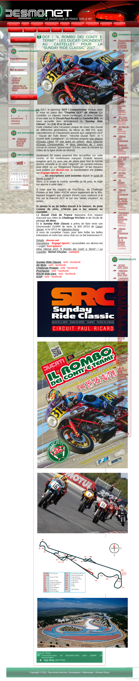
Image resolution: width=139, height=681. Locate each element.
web (65, 262)
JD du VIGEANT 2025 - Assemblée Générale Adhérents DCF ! (122, 374)
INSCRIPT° (15, 29)
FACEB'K (44, 29)
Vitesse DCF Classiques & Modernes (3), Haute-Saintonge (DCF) (122, 198)
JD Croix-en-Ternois (122, 118)
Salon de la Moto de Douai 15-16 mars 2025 (122, 403)
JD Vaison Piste (122, 51)
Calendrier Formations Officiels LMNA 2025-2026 (122, 282)
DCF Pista (60, 660)
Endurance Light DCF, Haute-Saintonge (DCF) (123, 217)
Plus (127, 433)
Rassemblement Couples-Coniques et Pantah (125, 44)
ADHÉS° (119, 25)
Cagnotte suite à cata (122, 348)
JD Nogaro (121, 181)
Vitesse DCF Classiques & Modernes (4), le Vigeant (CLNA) (122, 236)
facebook (75, 262)
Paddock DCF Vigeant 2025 (122, 323)
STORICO (92, 25)
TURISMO (77, 25)
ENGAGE (30, 29)
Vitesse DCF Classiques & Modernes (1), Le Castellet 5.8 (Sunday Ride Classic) (122, 99)
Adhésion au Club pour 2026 (122, 272)
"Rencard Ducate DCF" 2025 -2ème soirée (122, 425)
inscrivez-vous (72, 655)
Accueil (13, 25)
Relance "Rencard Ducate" (122, 292)
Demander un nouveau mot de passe (19, 87)
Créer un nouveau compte (16, 80)
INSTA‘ (56, 29)
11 (24, 179)
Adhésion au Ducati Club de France (21, 142)
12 (27, 179)
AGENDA (37, 25)
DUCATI (68, 29)
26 (27, 184)
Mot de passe (17, 70)
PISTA (65, 25)
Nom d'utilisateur (19, 60)
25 (24, 184)
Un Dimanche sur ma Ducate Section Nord (122, 390)
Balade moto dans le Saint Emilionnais (123, 63)
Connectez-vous (49, 655)
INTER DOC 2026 (122, 266)
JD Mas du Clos (123, 128)
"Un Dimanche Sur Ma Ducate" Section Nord (122, 77)
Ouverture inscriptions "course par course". (123, 414)
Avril (19, 163)
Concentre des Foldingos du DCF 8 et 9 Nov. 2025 (122, 311)
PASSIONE (52, 25)
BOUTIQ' (106, 25)
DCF (25, 25)
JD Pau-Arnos (121, 174)
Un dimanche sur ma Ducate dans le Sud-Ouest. (122, 336)
